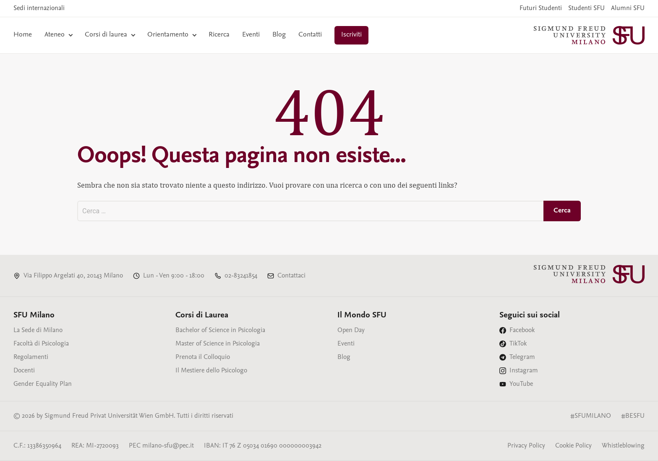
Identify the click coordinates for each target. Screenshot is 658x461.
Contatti (310, 35)
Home (22, 35)
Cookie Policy (573, 446)
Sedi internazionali (39, 8)
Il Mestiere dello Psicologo (211, 370)
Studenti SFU (586, 8)
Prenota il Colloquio (202, 357)
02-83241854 (241, 275)
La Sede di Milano (38, 330)
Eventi (251, 35)
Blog (279, 35)
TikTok (518, 344)
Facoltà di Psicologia (41, 344)
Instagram (523, 370)
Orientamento (167, 35)
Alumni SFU (628, 8)
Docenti (24, 370)
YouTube (521, 384)
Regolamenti (30, 357)
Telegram (522, 357)
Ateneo (54, 35)
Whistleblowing (623, 446)
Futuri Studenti (541, 8)
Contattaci (291, 275)
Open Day (351, 330)
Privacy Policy (526, 446)
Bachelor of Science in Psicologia (220, 330)
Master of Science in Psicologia (217, 344)
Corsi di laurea (106, 35)
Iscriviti (351, 35)
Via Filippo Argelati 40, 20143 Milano (73, 275)
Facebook (522, 330)
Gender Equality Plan (42, 384)
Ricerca (219, 35)
